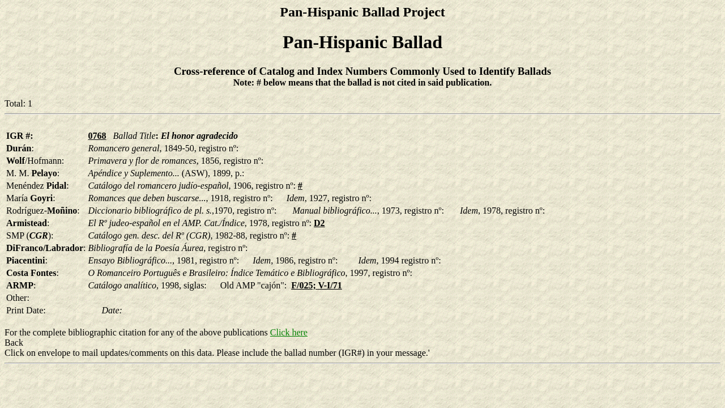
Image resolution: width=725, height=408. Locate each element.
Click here (289, 332)
